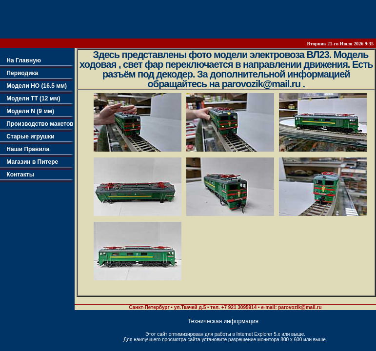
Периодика (19, 73)
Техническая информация (223, 321)
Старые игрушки (27, 136)
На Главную (20, 60)
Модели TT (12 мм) (30, 98)
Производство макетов (37, 123)
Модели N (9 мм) (27, 111)
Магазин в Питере (29, 161)
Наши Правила (24, 149)
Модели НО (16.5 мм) (33, 85)
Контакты (17, 174)
